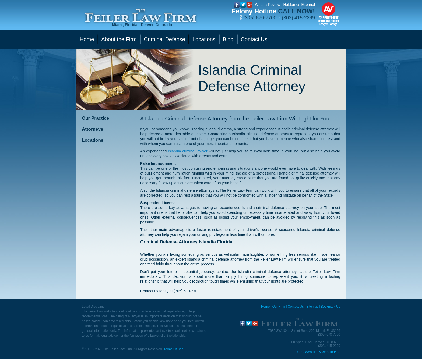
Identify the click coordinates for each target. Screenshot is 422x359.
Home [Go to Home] (87, 39)
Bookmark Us (330, 306)
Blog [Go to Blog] (228, 39)
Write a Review (267, 4)
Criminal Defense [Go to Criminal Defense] (164, 39)
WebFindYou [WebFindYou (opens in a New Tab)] (331, 352)
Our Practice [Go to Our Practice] (95, 118)
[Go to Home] (140, 16)
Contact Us (296, 306)
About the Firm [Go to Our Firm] (118, 39)
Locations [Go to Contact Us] (204, 39)
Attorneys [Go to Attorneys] (92, 129)
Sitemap (312, 306)
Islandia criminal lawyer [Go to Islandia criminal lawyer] (188, 151)
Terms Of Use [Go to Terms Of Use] (173, 349)
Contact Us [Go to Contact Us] (254, 39)
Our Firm (278, 306)
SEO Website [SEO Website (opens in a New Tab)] (306, 352)
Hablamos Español (299, 4)
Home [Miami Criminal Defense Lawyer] (265, 306)
